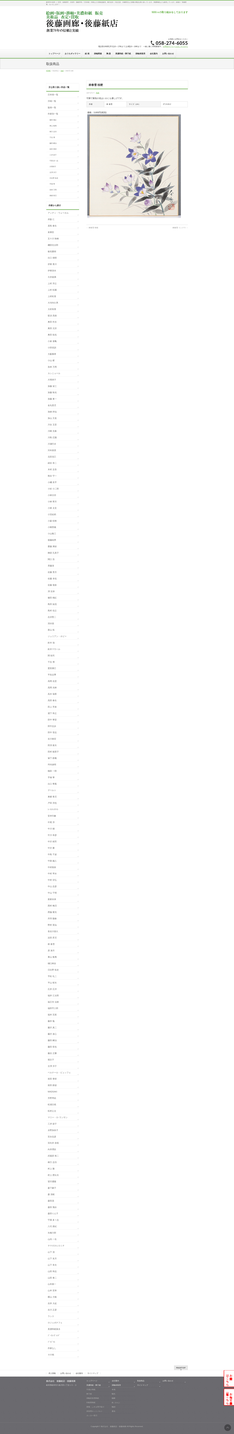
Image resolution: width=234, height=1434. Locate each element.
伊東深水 (52, 270)
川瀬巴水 (52, 444)
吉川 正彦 (52, 1310)
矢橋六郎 (52, 1233)
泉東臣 (51, 232)
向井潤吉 (52, 1149)
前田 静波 (52, 1085)
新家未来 (52, 899)
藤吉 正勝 (52, 1053)
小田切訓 (52, 347)
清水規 (51, 623)
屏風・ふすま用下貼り (95, 1407)
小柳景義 (52, 527)
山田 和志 (52, 1271)
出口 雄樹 (52, 258)
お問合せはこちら (229, 1379)
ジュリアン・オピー (57, 636)
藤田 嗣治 (53, 143)
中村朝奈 (52, 867)
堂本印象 (52, 816)
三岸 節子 (53, 155)
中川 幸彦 (52, 835)
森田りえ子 (53, 1213)
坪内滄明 (52, 764)
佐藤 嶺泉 (52, 585)
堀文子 (51, 1059)
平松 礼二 (52, 976)
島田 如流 (52, 604)
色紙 (97, 93)
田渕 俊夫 (52, 745)
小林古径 (52, 495)
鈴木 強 (51, 643)
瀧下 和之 (52, 713)
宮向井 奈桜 (53, 1143)
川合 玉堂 (52, 424)
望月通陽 (52, 1181)
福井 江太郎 (53, 995)
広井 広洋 (52, 989)
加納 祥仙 (52, 412)
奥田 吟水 (52, 322)
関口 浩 (51, 559)
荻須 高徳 (52, 315)
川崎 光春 (52, 431)
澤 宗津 (51, 591)
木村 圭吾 (52, 469)
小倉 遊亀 (52, 341)
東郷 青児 (53, 195)
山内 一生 (52, 1239)
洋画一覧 (52, 101)
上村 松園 (52, 290)
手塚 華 (52, 184)
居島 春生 (52, 226)
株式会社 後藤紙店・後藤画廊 (113, 1426)
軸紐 (113, 1407)
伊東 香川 (52, 264)
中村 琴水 (52, 873)
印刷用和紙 (90, 1402)
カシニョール (54, 373)
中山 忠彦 (52, 886)
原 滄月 (51, 950)
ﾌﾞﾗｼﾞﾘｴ (51, 1342)
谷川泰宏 (52, 739)
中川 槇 (51, 828)
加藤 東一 (52, 399)
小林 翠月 (52, 501)
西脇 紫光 (52, 912)
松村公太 (52, 1111)
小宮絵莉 (52, 514)
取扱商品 (140, 1381)
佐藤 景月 (52, 572)
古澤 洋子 (53, 172)
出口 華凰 (52, 784)
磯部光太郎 (53, 245)
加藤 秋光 (52, 392)
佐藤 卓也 (52, 578)
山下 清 (51, 1252)
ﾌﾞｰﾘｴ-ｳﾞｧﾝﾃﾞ (54, 1335)
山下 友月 (52, 1258)
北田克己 (52, 457)
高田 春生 (52, 700)
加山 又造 (52, 418)
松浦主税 (52, 1104)
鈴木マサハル (54, 649)
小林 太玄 (52, 508)
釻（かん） (116, 1402)
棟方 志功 (53, 131)
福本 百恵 (52, 1014)
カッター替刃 (91, 1415)
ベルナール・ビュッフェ (59, 1072)
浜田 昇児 (52, 937)
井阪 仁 (51, 219)
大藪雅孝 (52, 354)
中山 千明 (52, 893)
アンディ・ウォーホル (58, 213)
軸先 (113, 1394)
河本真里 (52, 450)
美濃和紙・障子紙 (93, 1385)
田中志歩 (52, 726)
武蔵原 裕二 (53, 1156)
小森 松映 (52, 521)
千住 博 (52, 137)
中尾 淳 (51, 822)
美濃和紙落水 (54, 1329)
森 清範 (51, 1194)
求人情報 (52, 1373)
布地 (113, 1389)
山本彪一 (52, 1284)
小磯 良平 (52, 482)
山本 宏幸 (52, 1290)
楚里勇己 (52, 668)
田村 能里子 (53, 751)
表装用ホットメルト (94, 1411)
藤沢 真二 (52, 1027)
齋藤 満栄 (52, 546)
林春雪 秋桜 (92, 228)
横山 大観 (52, 1297)
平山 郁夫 (52, 982)
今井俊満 (52, 277)
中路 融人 (52, 861)
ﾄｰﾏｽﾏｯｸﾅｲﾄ (53, 809)
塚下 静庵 (52, 758)
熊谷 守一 (52, 476)
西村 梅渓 (52, 905)
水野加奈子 (53, 1130)
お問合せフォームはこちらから (175, 46)
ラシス (51, 1316)
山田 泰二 (52, 1278)
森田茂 (51, 1201)
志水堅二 (52, 617)
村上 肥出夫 (53, 1175)
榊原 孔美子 (53, 553)
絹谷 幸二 (52, 463)
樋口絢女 (52, 963)
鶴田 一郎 (52, 771)
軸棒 (113, 1398)
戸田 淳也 (52, 803)
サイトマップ (92, 1373)
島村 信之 (52, 610)
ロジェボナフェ (55, 1322)
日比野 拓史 (54, 178)
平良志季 (52, 674)
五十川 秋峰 (53, 238)
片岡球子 (53, 166)
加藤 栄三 (52, 386)
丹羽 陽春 (52, 918)
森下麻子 (52, 1188)
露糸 (113, 1411)
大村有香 (52, 309)
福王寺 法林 (53, 1002)
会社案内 (79, 1373)
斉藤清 (51, 566)
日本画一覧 (53, 94)
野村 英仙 (52, 925)
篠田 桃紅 (53, 120)
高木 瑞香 (52, 694)
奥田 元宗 (52, 328)
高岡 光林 (52, 687)
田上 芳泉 (52, 707)
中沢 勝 (51, 848)
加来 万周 (53, 190)
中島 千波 (52, 854)
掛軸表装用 (116, 1385)
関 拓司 (51, 655)
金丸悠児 (52, 405)
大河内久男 (53, 303)
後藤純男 (52, 540)
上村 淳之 (52, 283)
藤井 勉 (51, 1021)
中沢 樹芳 (52, 841)
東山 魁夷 (53, 126)
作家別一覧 (53, 114)
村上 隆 (51, 1168)
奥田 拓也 (52, 335)
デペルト (52, 790)
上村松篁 (52, 296)
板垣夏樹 (52, 251)
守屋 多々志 (54, 161)
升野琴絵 (52, 1098)
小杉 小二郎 (53, 489)
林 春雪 (51, 944)
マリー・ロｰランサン (58, 1117)
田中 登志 (52, 732)
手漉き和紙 (90, 1389)
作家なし (52, 1348)
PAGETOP (181, 1368)
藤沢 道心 (52, 1034)
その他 (51, 1354)
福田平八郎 (53, 1008)
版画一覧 (52, 107)
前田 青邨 (53, 149)
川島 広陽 (52, 437)
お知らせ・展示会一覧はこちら (229, 1397)
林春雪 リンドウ (180, 228)
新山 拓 (51, 630)
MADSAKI (52, 1091)
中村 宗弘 (52, 880)
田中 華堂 (52, 719)
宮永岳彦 (52, 1136)
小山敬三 (52, 533)
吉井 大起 (52, 1303)
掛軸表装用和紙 (92, 1398)
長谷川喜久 (53, 931)
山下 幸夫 (52, 1265)
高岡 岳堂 (52, 681)
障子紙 (89, 1394)
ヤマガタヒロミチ (56, 1245)
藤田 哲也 (52, 1047)
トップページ (91, 1381)
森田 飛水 (52, 1207)
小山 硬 (51, 360)
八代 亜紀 (52, 1226)
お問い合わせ (65, 1373)
